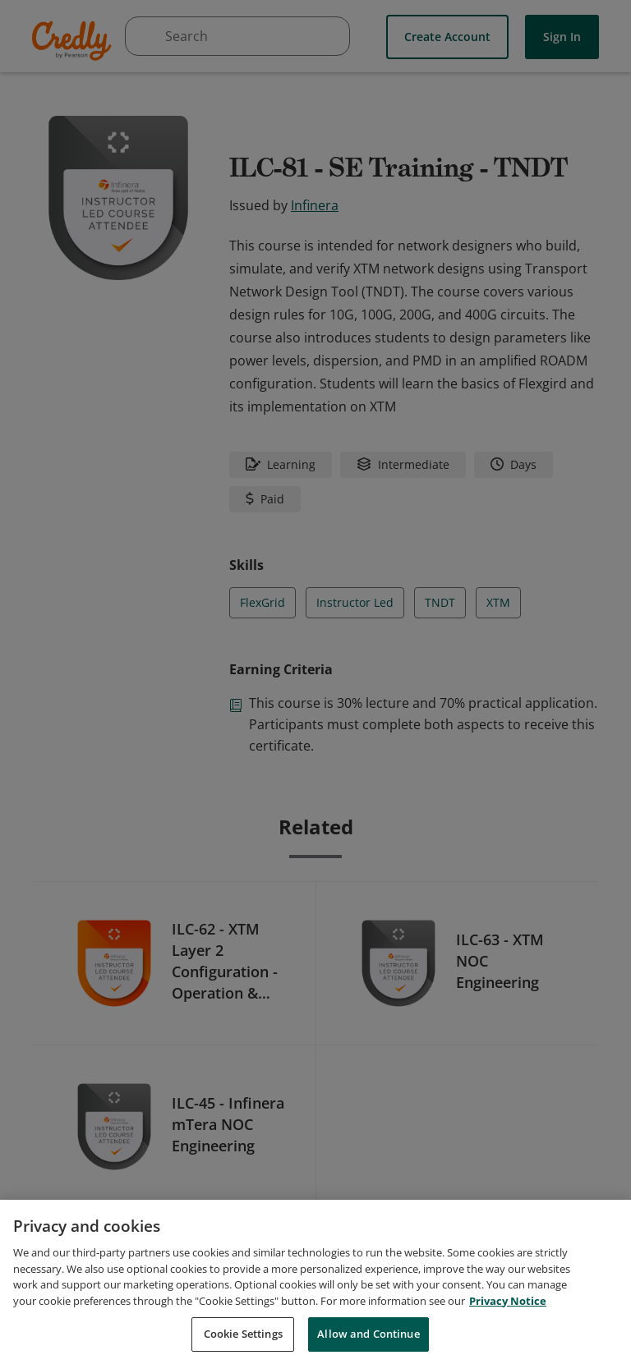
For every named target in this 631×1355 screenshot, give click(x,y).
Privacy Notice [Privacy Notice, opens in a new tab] (507, 1318)
